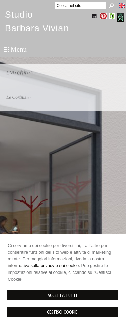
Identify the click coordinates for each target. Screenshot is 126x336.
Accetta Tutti (62, 295)
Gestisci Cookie (62, 312)
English (122, 5)
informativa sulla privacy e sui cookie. (44, 265)
